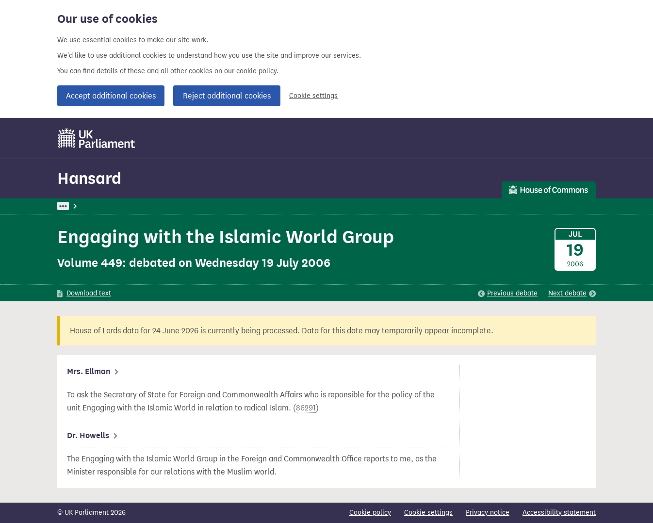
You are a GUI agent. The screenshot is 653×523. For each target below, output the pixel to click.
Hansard (89, 178)
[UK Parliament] (96, 138)
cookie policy (256, 71)
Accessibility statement (559, 512)
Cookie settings (313, 96)
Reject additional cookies (227, 95)
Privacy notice (487, 512)
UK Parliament (79, 206)
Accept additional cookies (111, 95)
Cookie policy (370, 512)
